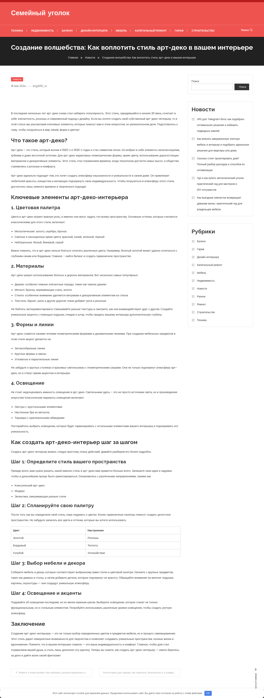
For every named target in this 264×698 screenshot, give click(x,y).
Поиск (247, 30)
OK (208, 693)
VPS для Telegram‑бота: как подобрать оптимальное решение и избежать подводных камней (220, 125)
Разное (201, 296)
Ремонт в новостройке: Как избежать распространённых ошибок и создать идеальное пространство (55, 672)
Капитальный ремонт (151, 30)
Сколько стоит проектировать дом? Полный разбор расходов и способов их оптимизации (221, 164)
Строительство (203, 30)
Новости (17, 79)
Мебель (121, 30)
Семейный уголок (40, 13)
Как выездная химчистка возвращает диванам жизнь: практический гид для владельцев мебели (219, 203)
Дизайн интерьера (94, 30)
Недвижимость (42, 30)
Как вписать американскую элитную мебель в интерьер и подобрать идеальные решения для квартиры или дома (223, 144)
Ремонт (201, 304)
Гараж (179, 30)
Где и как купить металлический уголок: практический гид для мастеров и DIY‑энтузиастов (220, 183)
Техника (17, 30)
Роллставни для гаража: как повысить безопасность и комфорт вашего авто (142, 672)
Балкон (67, 30)
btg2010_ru (41, 86)
